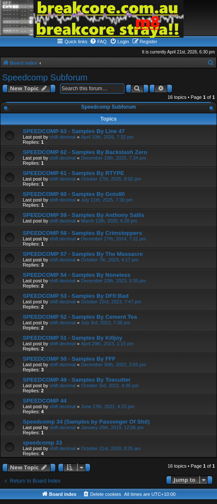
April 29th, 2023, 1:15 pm (107, 343)
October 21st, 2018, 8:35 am (111, 448)
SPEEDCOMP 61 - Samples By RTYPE (73, 173)
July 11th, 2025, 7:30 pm (107, 199)
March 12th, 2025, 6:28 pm (109, 220)
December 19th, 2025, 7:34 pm (113, 157)
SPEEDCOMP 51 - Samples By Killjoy (72, 338)
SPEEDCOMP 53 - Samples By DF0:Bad (76, 296)
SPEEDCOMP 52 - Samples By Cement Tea (80, 317)
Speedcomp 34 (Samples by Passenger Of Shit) (86, 421)
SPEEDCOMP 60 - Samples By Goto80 (74, 194)
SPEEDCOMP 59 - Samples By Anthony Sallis (84, 215)
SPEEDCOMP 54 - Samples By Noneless (76, 275)
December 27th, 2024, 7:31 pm (113, 238)
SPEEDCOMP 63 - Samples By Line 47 (74, 131)
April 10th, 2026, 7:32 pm (107, 136)
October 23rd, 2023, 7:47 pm (111, 301)
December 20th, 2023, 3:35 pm (113, 280)
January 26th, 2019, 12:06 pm (112, 427)
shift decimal (62, 136)
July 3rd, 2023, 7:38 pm (105, 322)
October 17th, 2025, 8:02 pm (111, 178)
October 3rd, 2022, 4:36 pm (110, 385)
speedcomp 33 (42, 442)
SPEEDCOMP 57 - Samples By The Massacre (83, 254)
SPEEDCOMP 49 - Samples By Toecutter (77, 380)
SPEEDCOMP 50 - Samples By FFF (69, 359)
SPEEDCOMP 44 (44, 400)
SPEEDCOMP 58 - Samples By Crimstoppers (82, 233)
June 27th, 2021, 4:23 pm (108, 406)
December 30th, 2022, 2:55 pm (113, 364)
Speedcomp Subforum (44, 77)
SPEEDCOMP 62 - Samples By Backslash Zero (85, 152)
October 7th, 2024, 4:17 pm (110, 259)
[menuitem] (98, 41)
